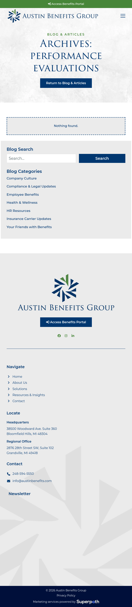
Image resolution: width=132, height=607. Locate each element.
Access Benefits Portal (66, 4)
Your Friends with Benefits (29, 227)
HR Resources (18, 211)
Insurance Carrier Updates (29, 219)
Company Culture (22, 178)
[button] (122, 16)
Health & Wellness (22, 202)
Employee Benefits (23, 194)
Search (102, 158)
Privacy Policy (66, 595)
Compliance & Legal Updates (31, 186)
